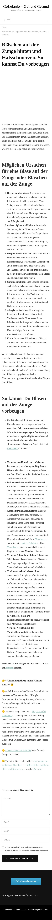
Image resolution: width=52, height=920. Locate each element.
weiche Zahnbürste (30, 543)
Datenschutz (43, 909)
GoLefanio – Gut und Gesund (26, 6)
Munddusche (13, 547)
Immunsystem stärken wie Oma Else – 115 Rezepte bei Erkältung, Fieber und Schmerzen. (25, 765)
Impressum (32, 909)
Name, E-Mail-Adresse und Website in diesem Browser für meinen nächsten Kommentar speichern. (26, 849)
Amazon (9, 667)
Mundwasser (41, 539)
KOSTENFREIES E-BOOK (18, 750)
